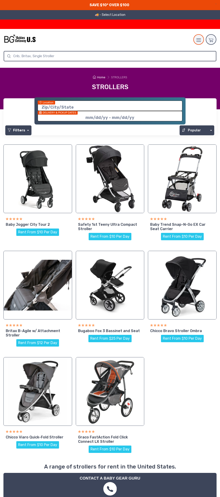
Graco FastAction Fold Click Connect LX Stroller (103, 439)
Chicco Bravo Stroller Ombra (176, 331)
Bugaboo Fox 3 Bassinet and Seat (109, 331)
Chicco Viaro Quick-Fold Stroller (34, 437)
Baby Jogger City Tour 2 (28, 224)
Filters (17, 130)
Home (99, 77)
